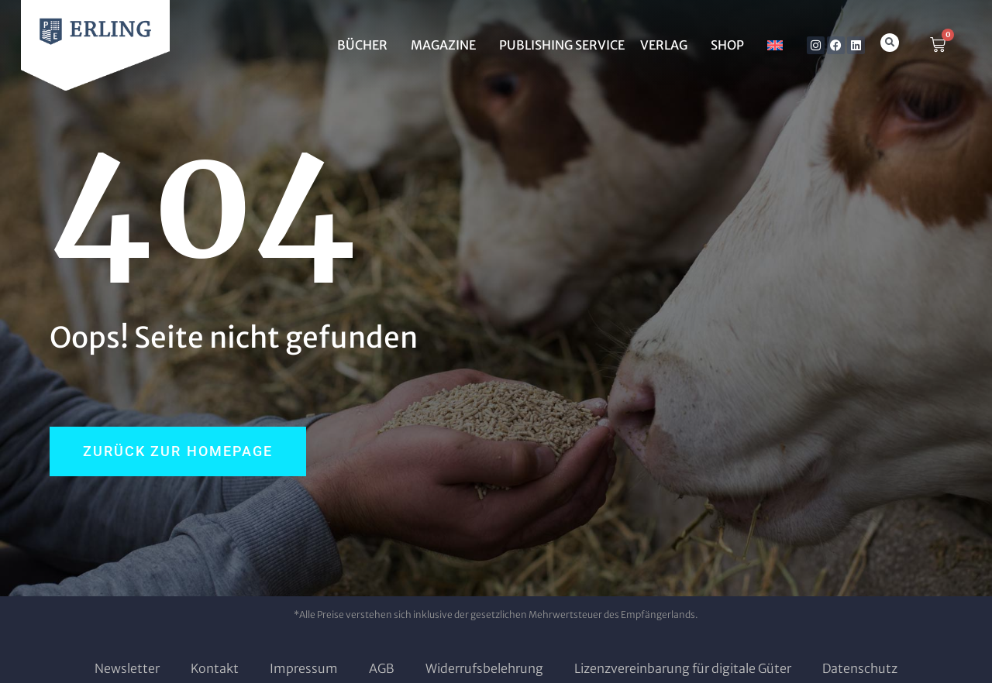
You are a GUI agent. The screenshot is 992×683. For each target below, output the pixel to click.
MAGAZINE (447, 45)
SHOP (731, 45)
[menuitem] (775, 45)
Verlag (667, 45)
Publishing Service (562, 45)
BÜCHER (366, 45)
